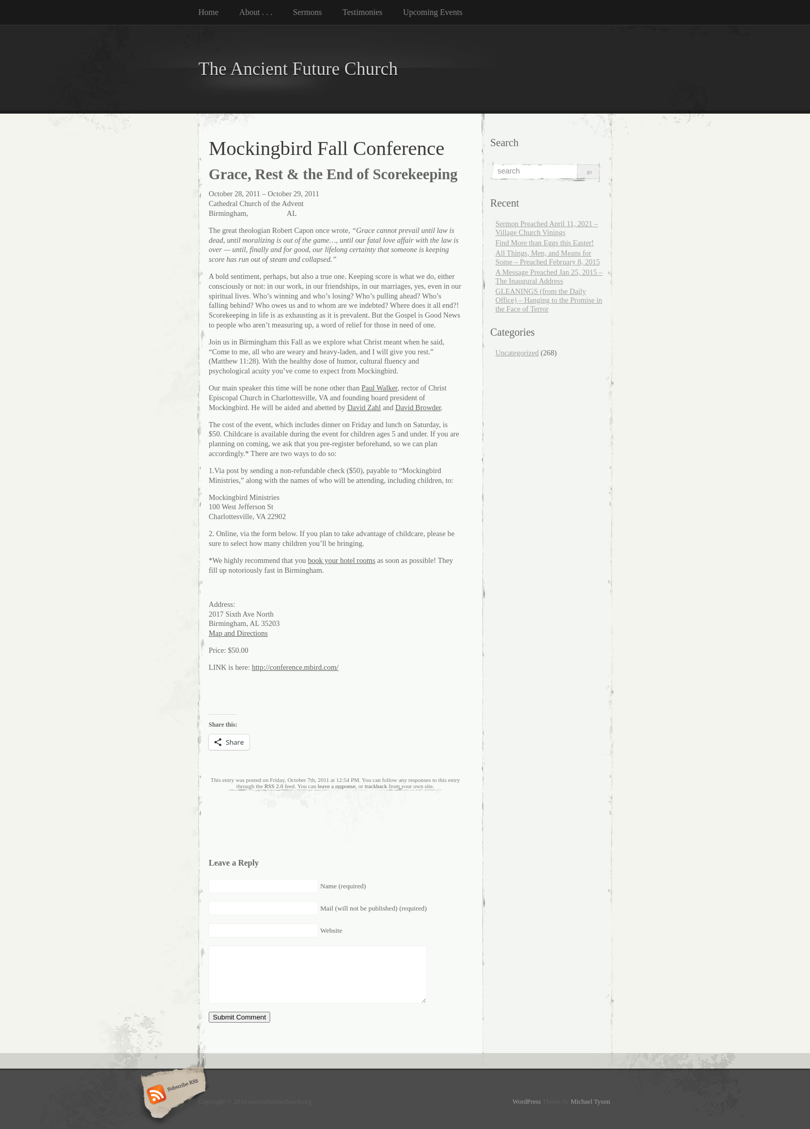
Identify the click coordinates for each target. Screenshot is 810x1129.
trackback (376, 786)
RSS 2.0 (274, 786)
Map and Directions (238, 633)
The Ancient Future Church (298, 69)
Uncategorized (517, 353)
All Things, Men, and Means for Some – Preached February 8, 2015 (547, 257)
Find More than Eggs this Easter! (544, 243)
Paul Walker (380, 388)
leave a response (336, 786)
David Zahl (364, 407)
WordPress (526, 1101)
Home (208, 12)
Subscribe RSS (171, 1095)
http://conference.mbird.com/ (295, 667)
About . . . (255, 12)
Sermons (307, 12)
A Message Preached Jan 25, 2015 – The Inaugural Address (548, 276)
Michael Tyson (590, 1101)
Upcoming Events (432, 12)
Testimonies (362, 12)
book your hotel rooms (342, 560)
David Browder (418, 407)
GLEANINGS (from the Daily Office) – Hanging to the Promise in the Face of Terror (548, 300)
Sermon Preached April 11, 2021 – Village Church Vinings (546, 228)
